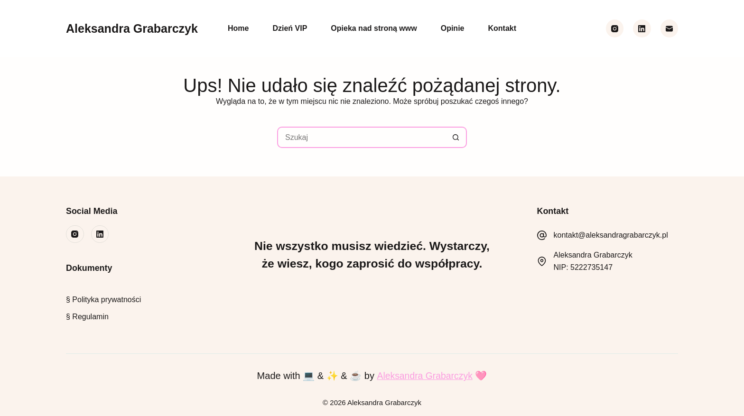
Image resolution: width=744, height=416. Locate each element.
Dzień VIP (289, 28)
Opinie (453, 28)
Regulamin (90, 317)
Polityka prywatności (105, 300)
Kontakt (502, 28)
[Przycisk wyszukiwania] (456, 137)
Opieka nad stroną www (374, 28)
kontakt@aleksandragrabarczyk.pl (611, 235)
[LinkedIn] (642, 28)
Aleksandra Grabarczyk (132, 28)
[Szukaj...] (361, 137)
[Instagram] (615, 28)
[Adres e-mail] (669, 28)
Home (238, 28)
